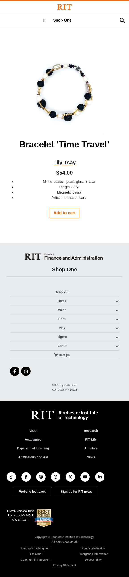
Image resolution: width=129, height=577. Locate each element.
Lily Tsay (64, 162)
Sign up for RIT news (76, 491)
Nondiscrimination (93, 548)
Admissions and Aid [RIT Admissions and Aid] (33, 457)
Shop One (62, 20)
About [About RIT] (33, 430)
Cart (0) (62, 355)
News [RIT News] (91, 457)
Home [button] (62, 301)
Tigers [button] (62, 337)
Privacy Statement (64, 565)
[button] (44, 20)
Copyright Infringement (35, 559)
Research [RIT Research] (91, 430)
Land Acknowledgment (35, 548)
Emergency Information (93, 554)
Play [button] (62, 328)
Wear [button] (62, 310)
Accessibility (93, 559)
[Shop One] (64, 256)
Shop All (62, 291)
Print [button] (62, 319)
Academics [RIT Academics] (33, 439)
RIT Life (91, 439)
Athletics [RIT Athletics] (91, 448)
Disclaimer (35, 554)
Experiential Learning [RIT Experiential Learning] (33, 448)
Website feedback (32, 491)
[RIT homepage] (64, 415)
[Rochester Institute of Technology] (64, 7)
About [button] (62, 346)
